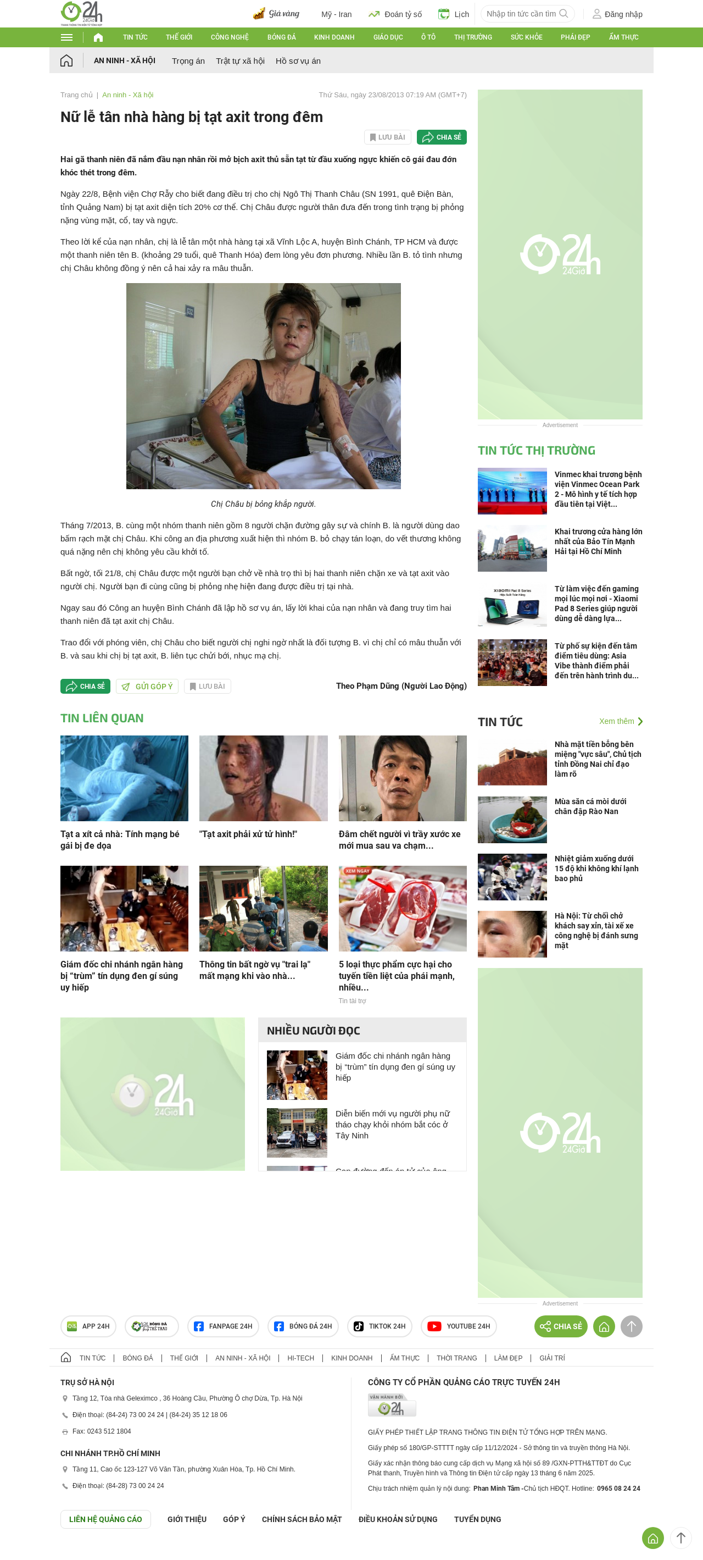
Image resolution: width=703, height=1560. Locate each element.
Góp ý (234, 1519)
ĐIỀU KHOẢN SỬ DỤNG (398, 1519)
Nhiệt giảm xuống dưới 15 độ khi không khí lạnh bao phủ (597, 868)
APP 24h (88, 1326)
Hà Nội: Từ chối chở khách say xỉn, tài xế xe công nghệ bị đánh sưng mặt (596, 930)
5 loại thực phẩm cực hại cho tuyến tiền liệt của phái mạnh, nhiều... (397, 976)
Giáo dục (388, 37)
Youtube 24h (458, 1326)
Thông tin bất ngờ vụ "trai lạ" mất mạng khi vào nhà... (254, 970)
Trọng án (188, 60)
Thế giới (179, 37)
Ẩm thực (624, 37)
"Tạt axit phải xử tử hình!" (248, 834)
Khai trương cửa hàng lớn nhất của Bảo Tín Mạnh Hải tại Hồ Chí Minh (599, 541)
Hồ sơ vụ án (298, 60)
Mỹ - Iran (336, 14)
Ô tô (428, 37)
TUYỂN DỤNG (477, 1519)
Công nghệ (230, 37)
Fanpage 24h (223, 1326)
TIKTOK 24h (380, 1326)
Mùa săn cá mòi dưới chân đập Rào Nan (591, 806)
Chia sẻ (449, 137)
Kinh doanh (334, 37)
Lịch (454, 13)
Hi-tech (300, 1358)
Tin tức (135, 37)
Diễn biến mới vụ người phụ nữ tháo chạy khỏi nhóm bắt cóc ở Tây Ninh (393, 1124)
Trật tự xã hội (240, 60)
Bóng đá (281, 37)
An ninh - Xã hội (124, 60)
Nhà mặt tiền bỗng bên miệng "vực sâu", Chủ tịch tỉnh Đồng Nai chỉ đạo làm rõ (598, 759)
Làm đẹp (508, 1358)
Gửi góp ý (147, 686)
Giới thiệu (187, 1519)
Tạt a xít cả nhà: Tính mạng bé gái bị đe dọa (120, 840)
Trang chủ (76, 95)
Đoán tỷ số (395, 13)
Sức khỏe (527, 37)
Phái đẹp (575, 37)
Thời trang (457, 1358)
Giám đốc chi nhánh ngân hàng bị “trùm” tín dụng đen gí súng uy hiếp (121, 976)
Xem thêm (616, 721)
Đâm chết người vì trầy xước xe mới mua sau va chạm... (400, 840)
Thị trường (473, 37)
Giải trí (552, 1358)
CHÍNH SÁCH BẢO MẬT (302, 1519)
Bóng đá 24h (303, 1326)
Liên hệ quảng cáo (105, 1519)
